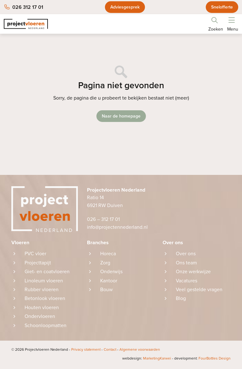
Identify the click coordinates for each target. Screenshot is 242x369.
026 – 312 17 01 (103, 219)
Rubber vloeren (42, 290)
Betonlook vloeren (45, 299)
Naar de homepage (121, 116)
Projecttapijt (38, 262)
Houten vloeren (42, 308)
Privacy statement (87, 351)
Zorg (105, 262)
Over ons (186, 253)
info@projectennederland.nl (117, 227)
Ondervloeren (40, 317)
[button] (231, 18)
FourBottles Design (202, 360)
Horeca (108, 253)
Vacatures (187, 281)
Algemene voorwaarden (142, 351)
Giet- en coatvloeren (47, 271)
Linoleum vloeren (44, 281)
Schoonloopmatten (45, 326)
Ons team (186, 262)
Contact (111, 351)
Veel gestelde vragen (199, 290)
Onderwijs (111, 271)
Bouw (106, 290)
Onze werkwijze (193, 271)
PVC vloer (36, 253)
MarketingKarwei (145, 360)
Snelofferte (222, 7)
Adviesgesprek (125, 7)
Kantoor (109, 281)
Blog (181, 299)
